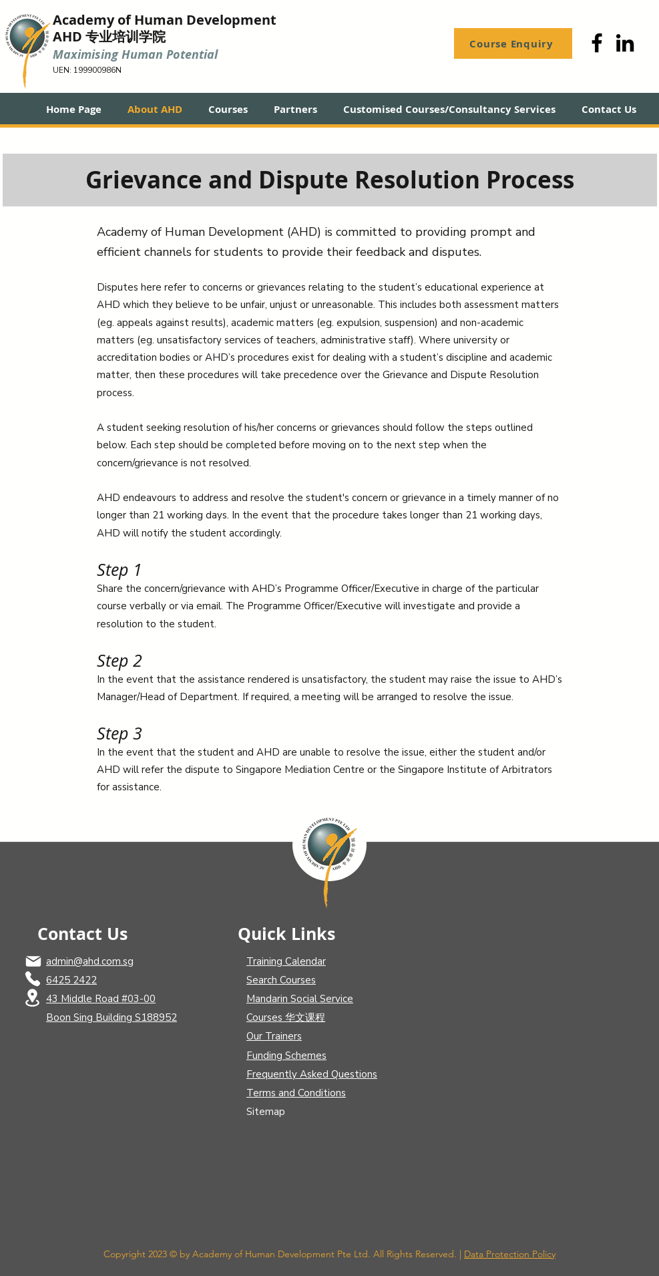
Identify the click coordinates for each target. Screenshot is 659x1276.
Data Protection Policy (510, 1254)
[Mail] (33, 961)
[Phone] (32, 978)
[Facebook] (597, 42)
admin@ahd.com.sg (90, 961)
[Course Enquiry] (513, 43)
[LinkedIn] (625, 42)
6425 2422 (71, 980)
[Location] (32, 997)
